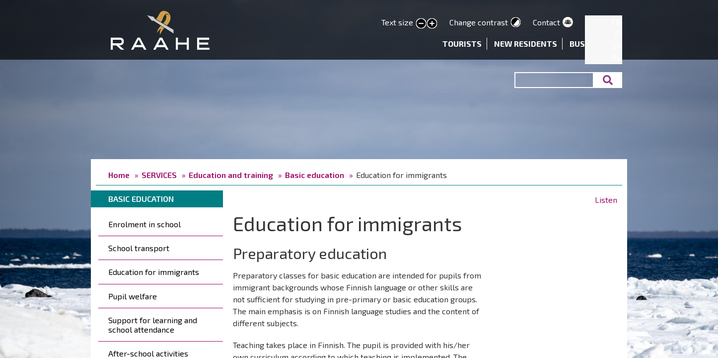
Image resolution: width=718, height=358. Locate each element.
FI (618, 33)
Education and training (231, 174)
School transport (138, 248)
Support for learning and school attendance (152, 324)
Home (119, 174)
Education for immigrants (153, 271)
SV (617, 45)
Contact (546, 22)
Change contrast (478, 22)
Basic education (314, 174)
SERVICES (159, 174)
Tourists (462, 43)
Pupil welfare (132, 296)
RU (616, 57)
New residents (525, 43)
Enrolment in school (144, 224)
